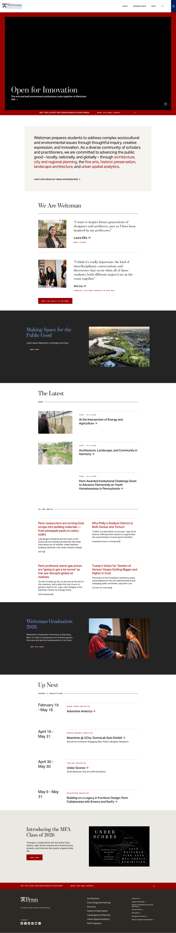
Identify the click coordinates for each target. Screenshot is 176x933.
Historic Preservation (97, 911)
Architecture (93, 898)
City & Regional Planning (98, 902)
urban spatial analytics (100, 166)
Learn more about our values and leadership (56, 179)
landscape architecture (53, 166)
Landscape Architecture (98, 915)
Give (153, 6)
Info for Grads (37, 647)
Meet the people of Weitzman (55, 301)
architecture (124, 157)
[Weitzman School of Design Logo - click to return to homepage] (12, 6)
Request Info (139, 6)
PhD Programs (94, 923)
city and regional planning (55, 161)
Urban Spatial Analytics (98, 919)
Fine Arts (91, 906)
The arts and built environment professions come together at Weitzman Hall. (48, 98)
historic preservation (117, 161)
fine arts (92, 161)
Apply (125, 6)
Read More (34, 349)
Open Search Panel (162, 6)
